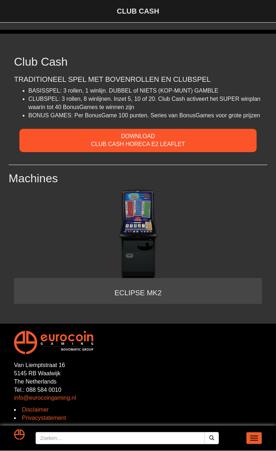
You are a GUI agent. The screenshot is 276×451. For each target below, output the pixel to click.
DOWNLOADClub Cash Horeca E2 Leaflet (138, 140)
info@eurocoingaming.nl (45, 398)
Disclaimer (35, 410)
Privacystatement (44, 418)
